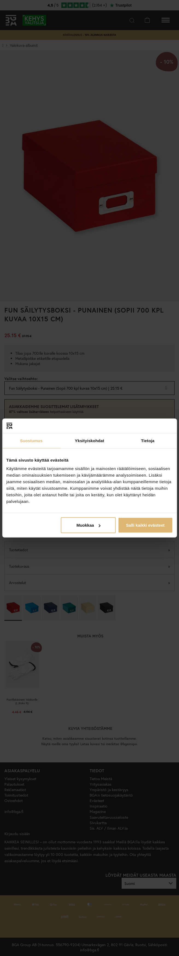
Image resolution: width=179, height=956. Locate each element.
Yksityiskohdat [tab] (89, 440)
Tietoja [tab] (147, 440)
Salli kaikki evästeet (145, 525)
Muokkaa (89, 525)
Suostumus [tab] (31, 440)
